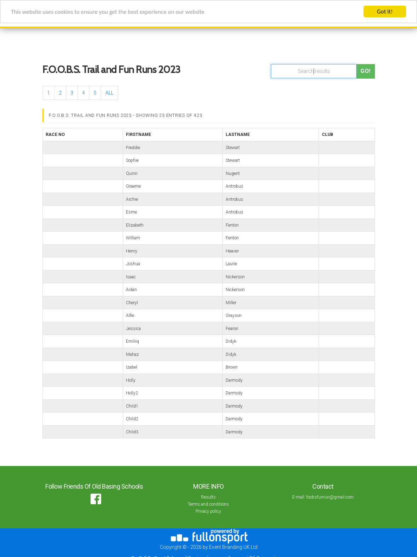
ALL (109, 93)
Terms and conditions (208, 504)
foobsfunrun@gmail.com (330, 497)
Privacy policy (208, 511)
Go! (365, 71)
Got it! (385, 11)
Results (208, 497)
